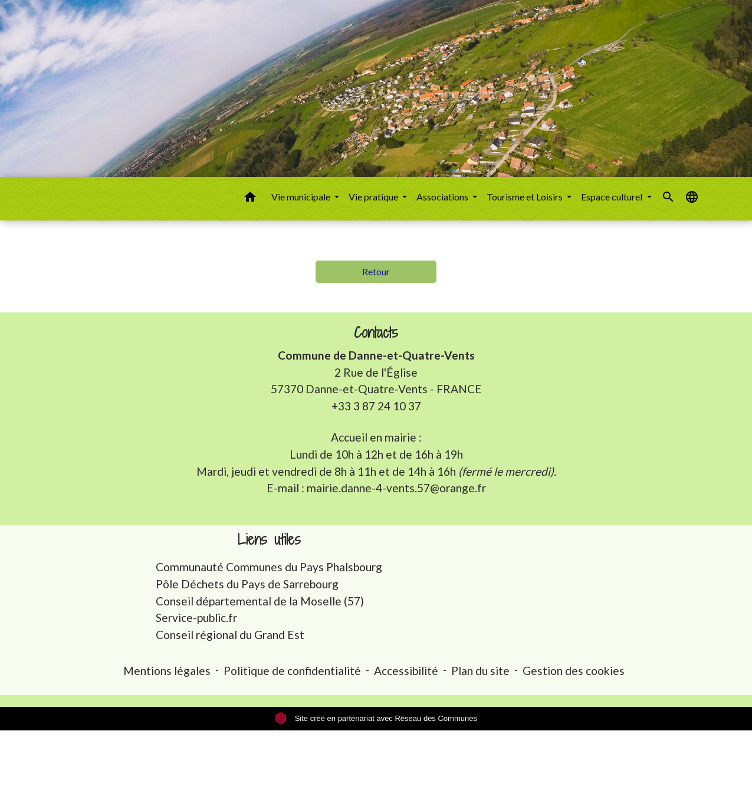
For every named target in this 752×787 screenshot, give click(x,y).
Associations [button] (443, 196)
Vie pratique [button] (374, 196)
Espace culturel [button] (612, 196)
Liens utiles (269, 539)
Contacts (376, 332)
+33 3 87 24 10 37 (376, 406)
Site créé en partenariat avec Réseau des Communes (376, 718)
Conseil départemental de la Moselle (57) (260, 601)
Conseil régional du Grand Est (230, 634)
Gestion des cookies (574, 670)
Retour (376, 271)
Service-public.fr (196, 617)
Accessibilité (406, 670)
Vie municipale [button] (301, 196)
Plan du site (480, 670)
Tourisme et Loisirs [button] (525, 196)
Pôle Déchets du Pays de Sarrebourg (247, 584)
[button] (250, 198)
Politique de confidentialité (292, 670)
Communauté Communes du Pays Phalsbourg (269, 567)
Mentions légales (167, 670)
